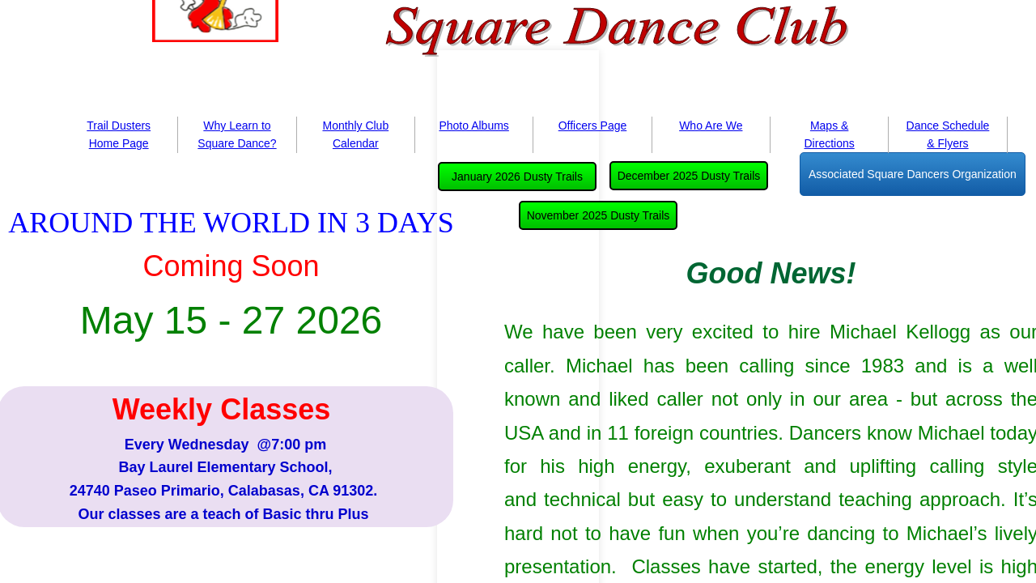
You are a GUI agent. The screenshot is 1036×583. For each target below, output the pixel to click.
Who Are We (710, 125)
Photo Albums (473, 125)
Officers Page (592, 125)
